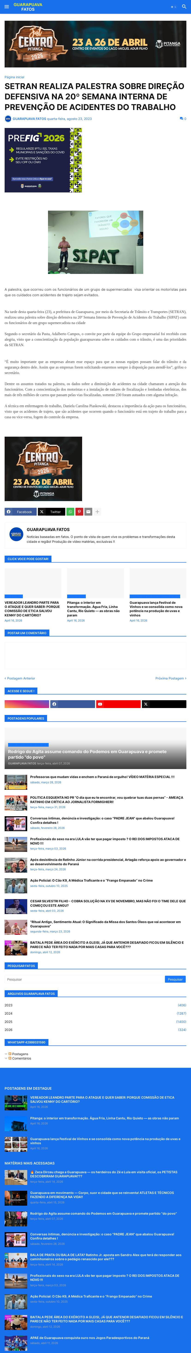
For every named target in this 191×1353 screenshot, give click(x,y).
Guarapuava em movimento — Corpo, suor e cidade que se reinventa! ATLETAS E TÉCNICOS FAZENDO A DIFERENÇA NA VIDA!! (102, 1195)
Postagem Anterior (21, 678)
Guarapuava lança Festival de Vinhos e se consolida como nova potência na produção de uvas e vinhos (156, 609)
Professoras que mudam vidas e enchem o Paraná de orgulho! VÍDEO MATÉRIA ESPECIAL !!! (102, 777)
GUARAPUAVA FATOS (48, 529)
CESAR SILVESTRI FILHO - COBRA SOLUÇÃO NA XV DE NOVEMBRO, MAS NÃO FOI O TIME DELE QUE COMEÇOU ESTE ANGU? (108, 903)
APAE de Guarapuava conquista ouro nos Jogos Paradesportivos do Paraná (89, 1338)
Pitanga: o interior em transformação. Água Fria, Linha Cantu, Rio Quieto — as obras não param (93, 609)
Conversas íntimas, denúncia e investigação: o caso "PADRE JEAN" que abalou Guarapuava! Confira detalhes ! (102, 820)
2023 (95, 1005)
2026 (95, 1030)
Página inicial (14, 77)
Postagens (18, 1054)
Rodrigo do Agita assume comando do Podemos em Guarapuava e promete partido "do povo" (103, 1213)
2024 (95, 1013)
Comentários (20, 1058)
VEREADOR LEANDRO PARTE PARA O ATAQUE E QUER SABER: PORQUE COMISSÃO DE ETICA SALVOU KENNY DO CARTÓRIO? (32, 609)
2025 (95, 1021)
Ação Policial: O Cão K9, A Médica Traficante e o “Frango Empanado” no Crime (91, 880)
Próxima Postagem (169, 678)
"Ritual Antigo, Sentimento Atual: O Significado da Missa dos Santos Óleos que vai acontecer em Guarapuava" (105, 924)
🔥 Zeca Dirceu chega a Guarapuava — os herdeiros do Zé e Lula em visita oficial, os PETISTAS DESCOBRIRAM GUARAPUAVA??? (103, 1174)
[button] (6, 7)
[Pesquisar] (85, 979)
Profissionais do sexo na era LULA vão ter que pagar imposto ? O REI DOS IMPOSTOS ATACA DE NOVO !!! (105, 841)
